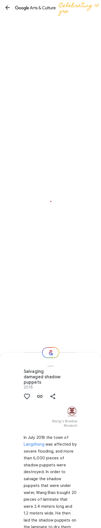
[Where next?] (50, 352)
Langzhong (34, 444)
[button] (7, 7)
